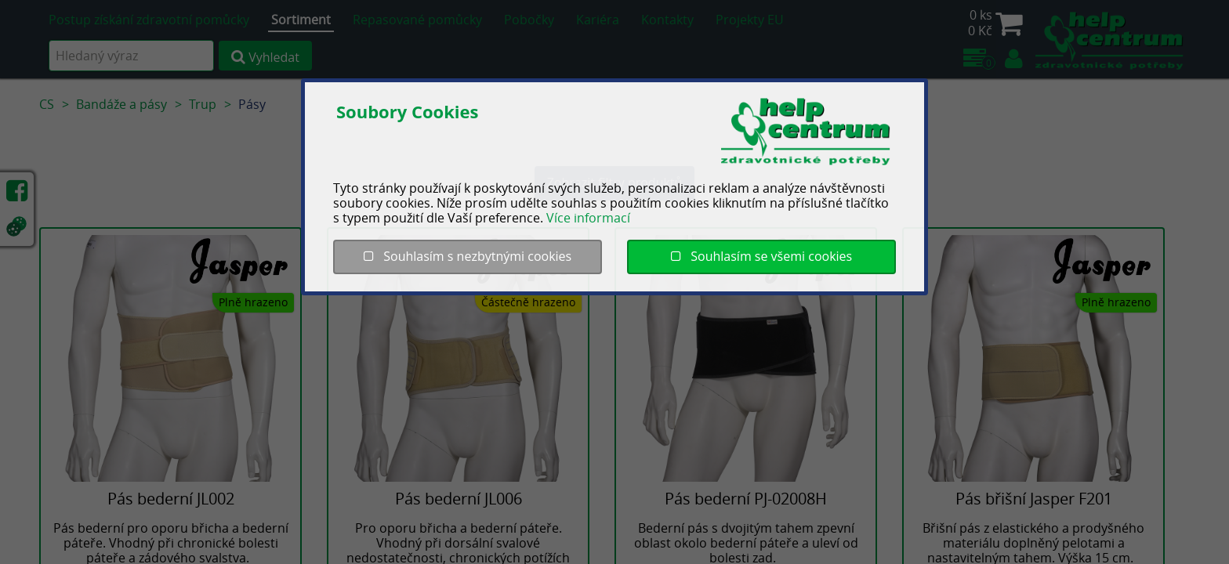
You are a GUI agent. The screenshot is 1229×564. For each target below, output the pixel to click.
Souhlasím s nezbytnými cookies (467, 256)
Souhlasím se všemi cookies (761, 256)
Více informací (588, 217)
